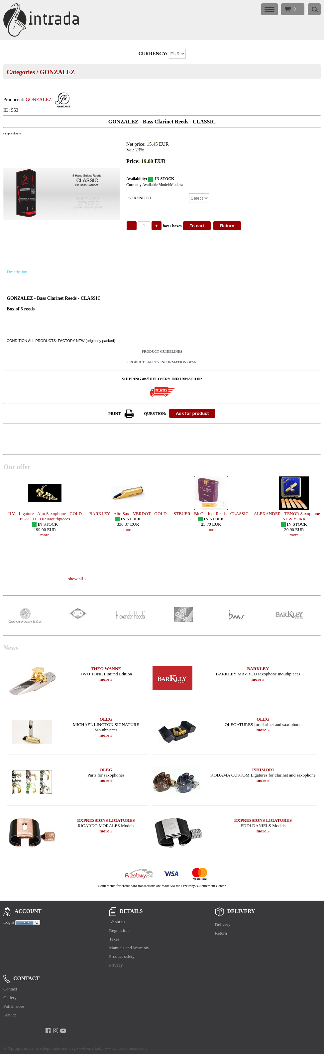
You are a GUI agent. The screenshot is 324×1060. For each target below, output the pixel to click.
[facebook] (48, 1030)
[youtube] (63, 1030)
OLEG (106, 719)
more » (105, 679)
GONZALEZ (57, 72)
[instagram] (55, 1030)
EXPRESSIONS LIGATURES (106, 820)
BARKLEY (258, 668)
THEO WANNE (106, 668)
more (44, 534)
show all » (77, 578)
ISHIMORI (263, 769)
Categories (21, 72)
